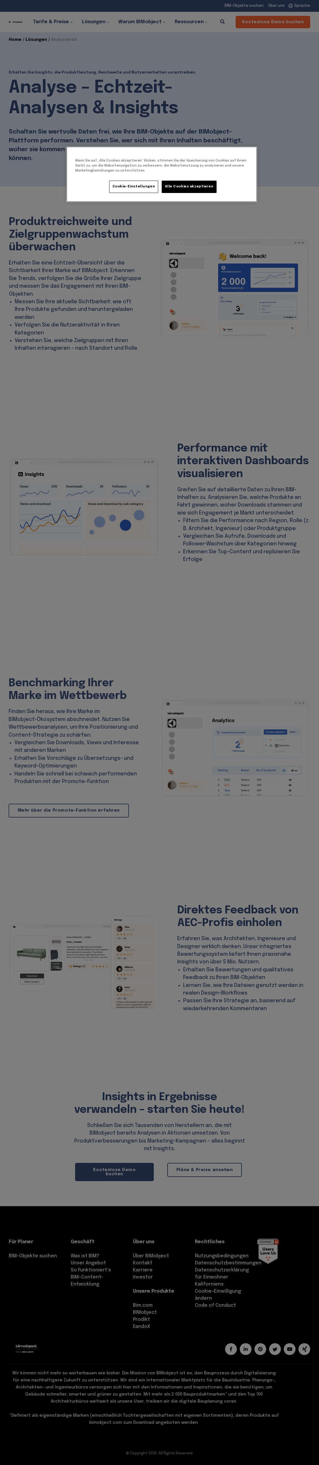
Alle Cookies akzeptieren (189, 186)
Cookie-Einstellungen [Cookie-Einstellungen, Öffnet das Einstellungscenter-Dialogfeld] (133, 186)
